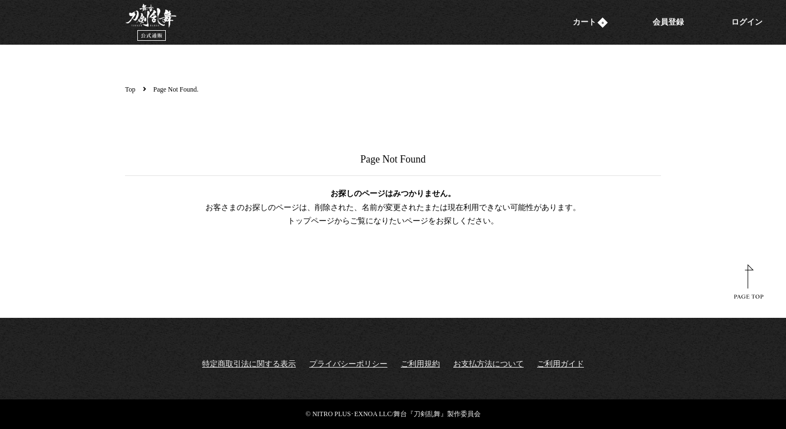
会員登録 (668, 22)
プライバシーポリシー (348, 364)
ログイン (747, 22)
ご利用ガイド (560, 364)
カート (590, 22)
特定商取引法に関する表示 (249, 364)
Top (130, 89)
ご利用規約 (420, 364)
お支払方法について (488, 364)
